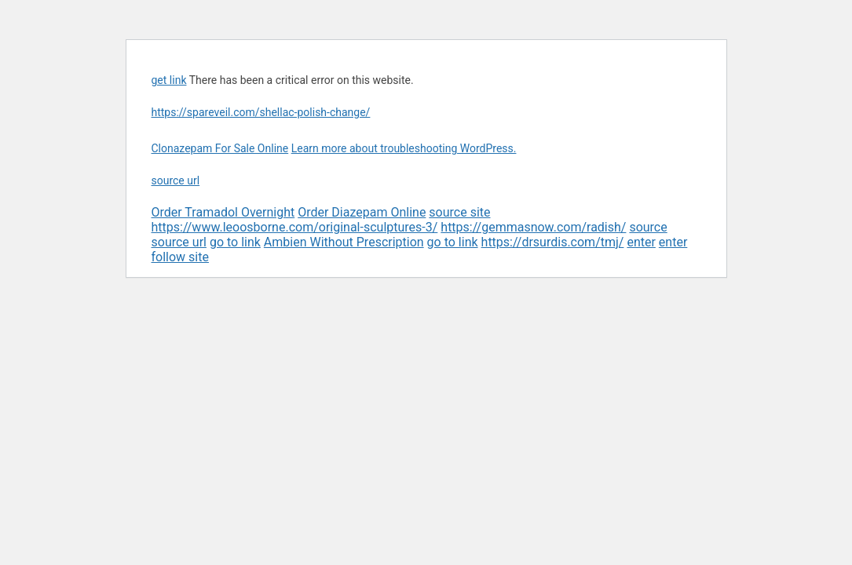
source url (176, 180)
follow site (180, 257)
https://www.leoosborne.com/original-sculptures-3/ (295, 227)
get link (169, 80)
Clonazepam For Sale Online (220, 148)
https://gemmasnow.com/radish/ (533, 227)
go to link (235, 242)
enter (641, 242)
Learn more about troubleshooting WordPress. (404, 148)
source (648, 227)
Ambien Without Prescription (344, 242)
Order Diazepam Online (362, 212)
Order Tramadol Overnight (223, 212)
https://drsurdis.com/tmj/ (552, 242)
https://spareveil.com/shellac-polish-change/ (261, 112)
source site (459, 212)
